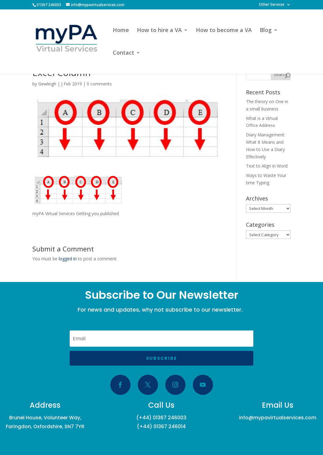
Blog (266, 31)
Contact (123, 53)
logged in (68, 259)
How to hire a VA (159, 31)
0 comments (99, 84)
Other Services (271, 5)
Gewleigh (47, 84)
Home (121, 31)
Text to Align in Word (267, 166)
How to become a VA (224, 31)
